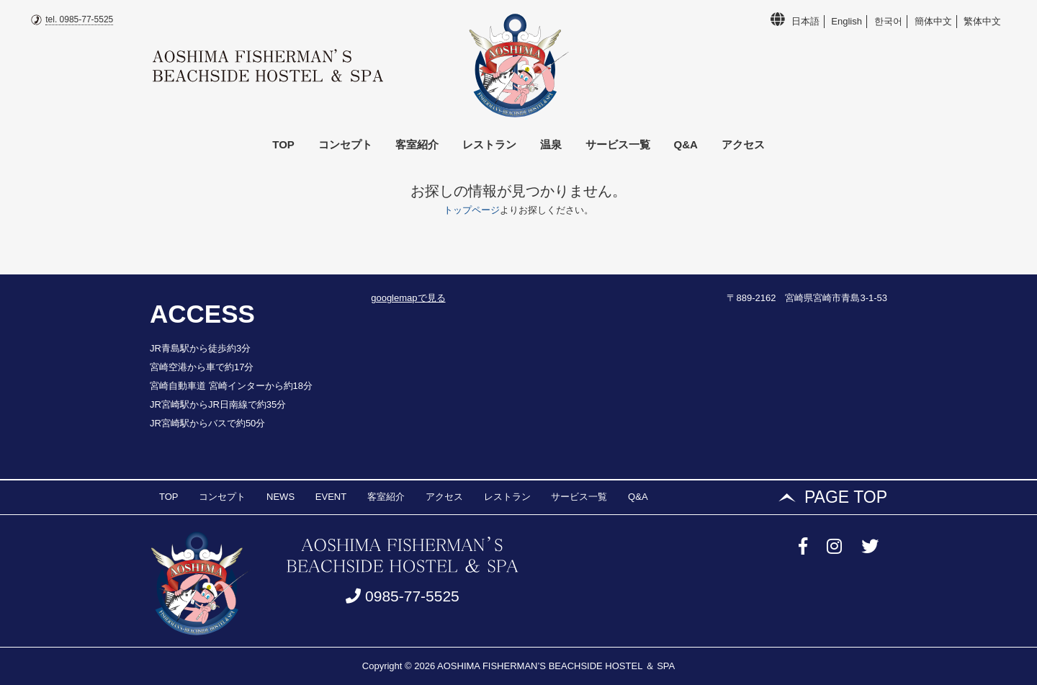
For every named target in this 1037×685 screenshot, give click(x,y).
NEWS (280, 496)
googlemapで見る (408, 297)
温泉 (551, 144)
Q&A (686, 144)
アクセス (743, 144)
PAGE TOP (845, 497)
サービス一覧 (617, 144)
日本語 (805, 21)
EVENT (330, 496)
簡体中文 (933, 21)
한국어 (888, 21)
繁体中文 (982, 21)
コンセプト (345, 144)
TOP (283, 144)
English (846, 21)
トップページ (472, 210)
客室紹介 (417, 144)
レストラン (489, 144)
